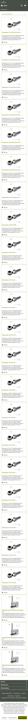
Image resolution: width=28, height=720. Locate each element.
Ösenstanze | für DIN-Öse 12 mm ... (12, 60)
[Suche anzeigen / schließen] (21, 5)
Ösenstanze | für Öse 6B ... (9, 417)
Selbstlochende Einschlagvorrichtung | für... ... (13, 610)
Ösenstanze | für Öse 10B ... (10, 527)
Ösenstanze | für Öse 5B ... (9, 390)
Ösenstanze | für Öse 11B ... (9, 555)
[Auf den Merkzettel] (5, 42)
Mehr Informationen (19, 713)
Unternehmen (16, 693)
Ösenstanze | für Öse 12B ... (10, 582)
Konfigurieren (22, 717)
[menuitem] (4, 5)
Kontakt (23, 693)
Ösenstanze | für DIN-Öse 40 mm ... (12, 32)
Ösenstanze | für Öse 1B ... (9, 280)
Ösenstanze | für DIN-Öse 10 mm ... (12, 170)
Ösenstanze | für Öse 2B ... (9, 307)
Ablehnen (4, 717)
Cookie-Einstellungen (7, 693)
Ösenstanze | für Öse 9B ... (9, 500)
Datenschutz (11, 696)
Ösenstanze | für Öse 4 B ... (9, 335)
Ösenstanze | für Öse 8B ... (9, 472)
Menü (4, 5)
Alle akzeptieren (13, 717)
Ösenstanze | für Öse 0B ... (9, 252)
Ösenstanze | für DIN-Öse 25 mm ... (12, 142)
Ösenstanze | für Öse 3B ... (9, 362)
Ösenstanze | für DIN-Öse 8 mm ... (11, 197)
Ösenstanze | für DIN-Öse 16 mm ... (12, 87)
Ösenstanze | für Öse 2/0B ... (10, 225)
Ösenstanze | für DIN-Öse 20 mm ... (12, 115)
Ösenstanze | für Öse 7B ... (9, 445)
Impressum (17, 696)
